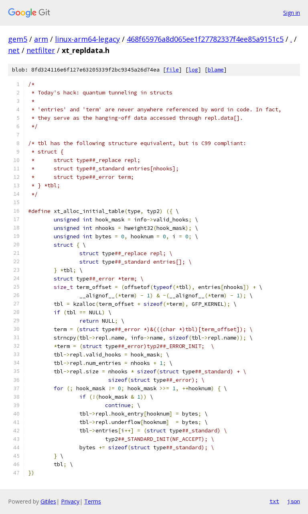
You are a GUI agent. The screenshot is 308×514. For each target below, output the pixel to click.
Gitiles (48, 501)
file (172, 69)
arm (41, 39)
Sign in (291, 12)
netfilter (40, 50)
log (193, 69)
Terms (92, 501)
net (14, 50)
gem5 (17, 39)
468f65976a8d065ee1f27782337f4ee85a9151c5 (205, 39)
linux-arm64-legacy (87, 39)
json (293, 501)
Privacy (70, 501)
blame (216, 69)
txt (274, 501)
